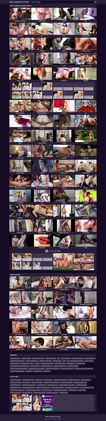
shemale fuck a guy (52, 385)
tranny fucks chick (41, 385)
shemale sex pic (64, 392)
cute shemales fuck (27, 392)
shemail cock (29, 371)
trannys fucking (73, 390)
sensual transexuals (90, 358)
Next (59, 251)
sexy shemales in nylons (27, 363)
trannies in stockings (15, 382)
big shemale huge (80, 363)
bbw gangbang (70, 363)
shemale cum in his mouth (42, 387)
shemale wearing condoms (60, 390)
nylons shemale (89, 361)
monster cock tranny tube (60, 380)
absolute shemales (26, 358)
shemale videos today (39, 392)
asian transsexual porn (52, 392)
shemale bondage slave (32, 361)
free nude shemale (47, 390)
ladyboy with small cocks (80, 382)
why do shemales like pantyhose (75, 361)
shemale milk (46, 371)
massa (64, 361)
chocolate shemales (73, 366)
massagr (37, 363)
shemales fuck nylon (15, 380)
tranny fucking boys (15, 385)
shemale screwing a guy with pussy (84, 368)
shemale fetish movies (28, 380)
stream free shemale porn (28, 385)
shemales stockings (51, 358)
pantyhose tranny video (46, 361)
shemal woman (38, 371)
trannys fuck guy (48, 380)
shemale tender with (15, 387)
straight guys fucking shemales (36, 368)
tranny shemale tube (15, 392)
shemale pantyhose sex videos (66, 385)
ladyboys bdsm (57, 361)
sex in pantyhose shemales (72, 387)
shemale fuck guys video (57, 387)
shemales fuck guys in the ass (33, 390)
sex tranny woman (65, 358)
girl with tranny (26, 382)
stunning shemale (15, 363)
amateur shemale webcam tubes (18, 368)
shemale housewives (81, 385)
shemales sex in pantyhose (17, 390)
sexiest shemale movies (28, 387)
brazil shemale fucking (77, 358)
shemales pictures (85, 380)
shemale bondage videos (47, 363)
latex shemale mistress (38, 358)
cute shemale (38, 380)
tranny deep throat (60, 363)
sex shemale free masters (66, 368)
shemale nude (81, 390)
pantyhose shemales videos (17, 361)
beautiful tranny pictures (52, 368)
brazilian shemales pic (74, 380)
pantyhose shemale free (60, 366)
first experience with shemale (51, 382)
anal (58, 358)
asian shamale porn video (86, 387)
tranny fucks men (35, 366)
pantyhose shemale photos (17, 371)
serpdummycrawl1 (15, 358)
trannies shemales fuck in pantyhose (19, 366)
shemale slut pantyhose (66, 382)
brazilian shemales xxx (46, 366)
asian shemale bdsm (37, 382)
